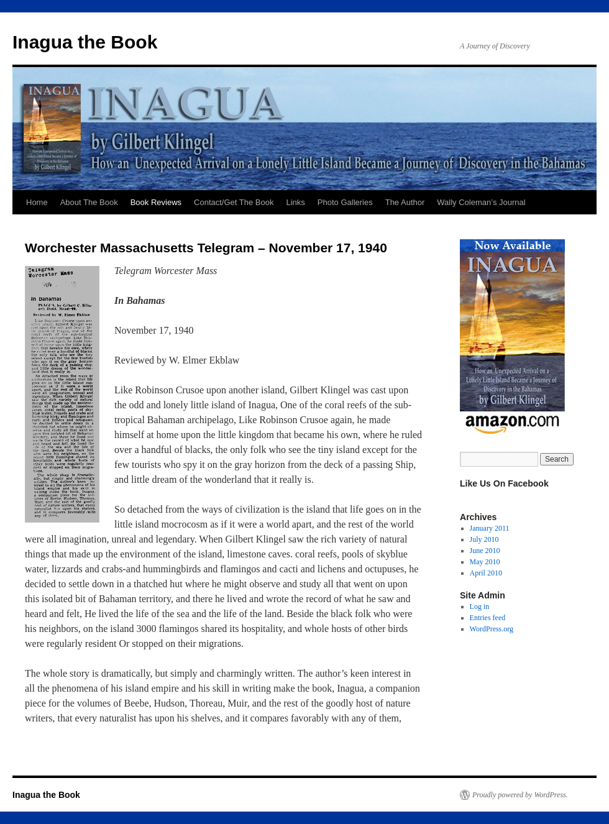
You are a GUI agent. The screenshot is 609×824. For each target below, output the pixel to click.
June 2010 (485, 550)
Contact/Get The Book (233, 202)
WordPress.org (491, 629)
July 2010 (484, 539)
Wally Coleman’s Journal (481, 202)
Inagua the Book (84, 42)
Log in (480, 606)
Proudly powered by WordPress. (520, 794)
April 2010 (486, 573)
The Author (405, 202)
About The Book (89, 202)
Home (37, 202)
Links (295, 202)
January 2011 (490, 528)
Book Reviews (155, 202)
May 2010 (485, 561)
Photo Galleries (345, 202)
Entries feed (488, 617)
